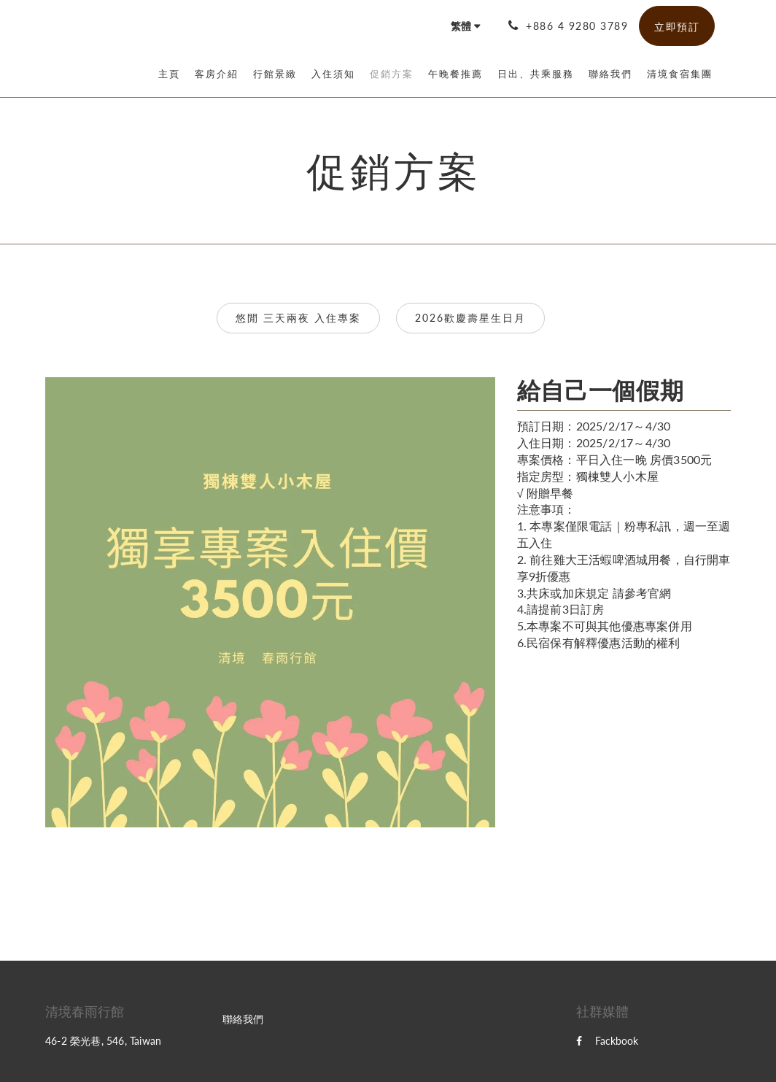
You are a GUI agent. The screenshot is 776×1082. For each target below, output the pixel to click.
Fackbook (607, 1041)
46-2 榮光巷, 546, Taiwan (103, 1041)
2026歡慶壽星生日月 (470, 318)
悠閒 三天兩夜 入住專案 (298, 318)
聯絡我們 (242, 1019)
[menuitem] (172, 73)
